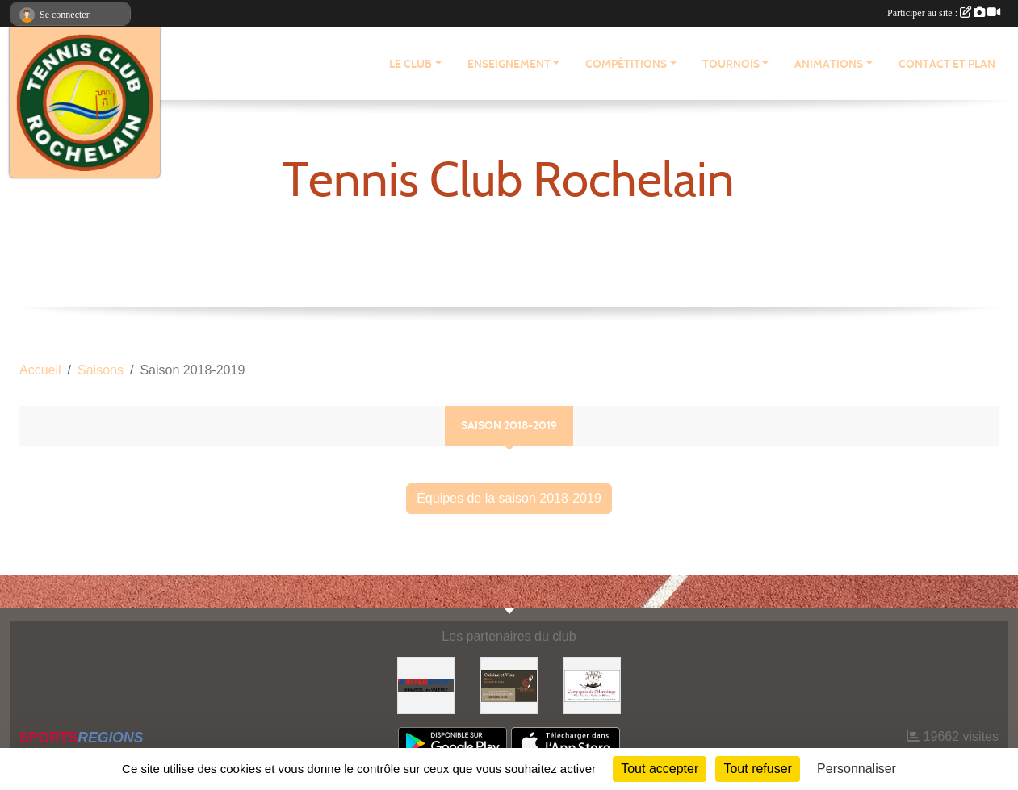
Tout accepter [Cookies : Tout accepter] (659, 768)
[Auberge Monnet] (509, 685)
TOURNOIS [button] (731, 64)
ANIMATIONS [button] (828, 64)
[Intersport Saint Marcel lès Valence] (426, 685)
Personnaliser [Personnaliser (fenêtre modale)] (856, 768)
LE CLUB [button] (410, 64)
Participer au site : (943, 13)
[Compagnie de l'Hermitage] (592, 685)
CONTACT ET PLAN (947, 64)
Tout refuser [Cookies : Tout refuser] (757, 768)
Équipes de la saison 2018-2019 (509, 498)
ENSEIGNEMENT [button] (509, 64)
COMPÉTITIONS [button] (626, 64)
